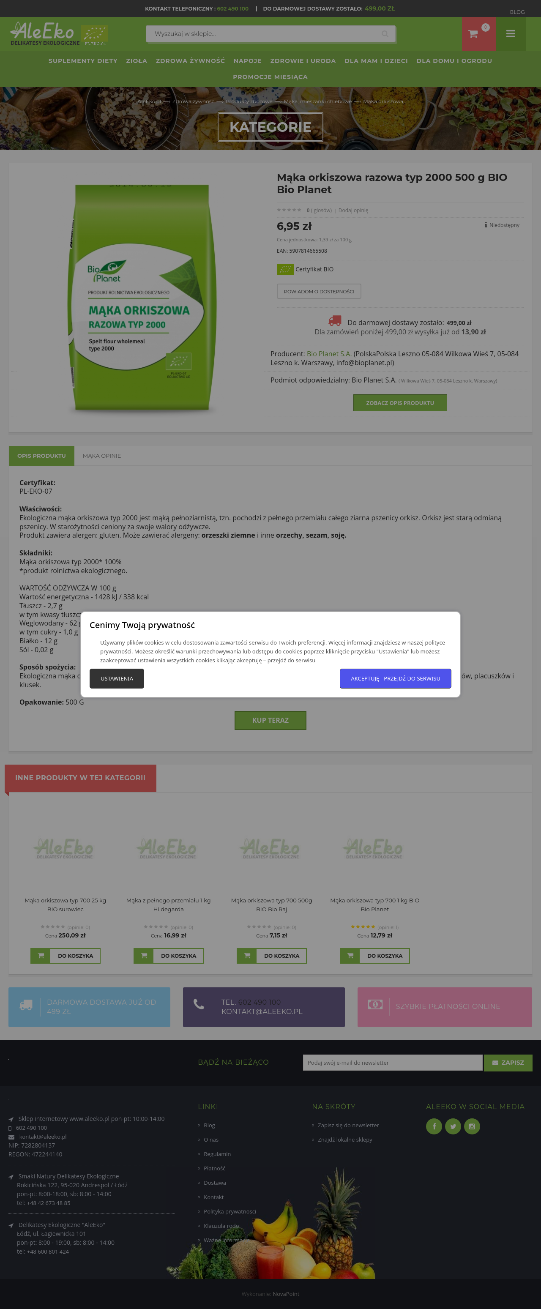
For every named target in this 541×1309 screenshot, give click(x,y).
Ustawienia (117, 678)
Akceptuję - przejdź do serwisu (395, 678)
